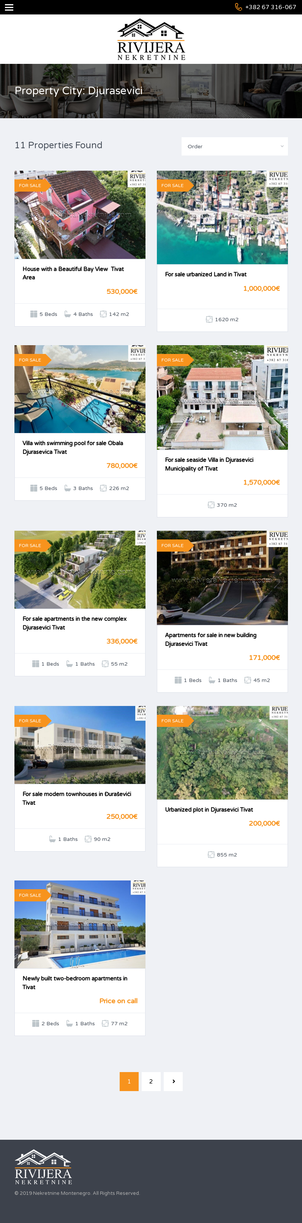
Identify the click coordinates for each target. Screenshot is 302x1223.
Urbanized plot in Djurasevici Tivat (209, 809)
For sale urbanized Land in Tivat (206, 274)
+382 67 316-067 (270, 7)
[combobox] (235, 146)
